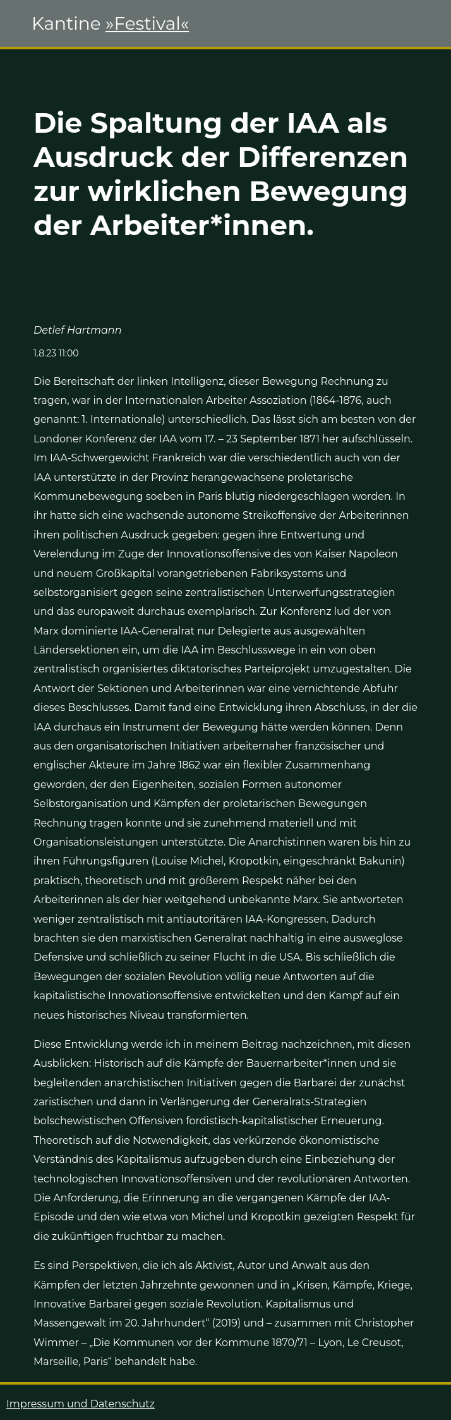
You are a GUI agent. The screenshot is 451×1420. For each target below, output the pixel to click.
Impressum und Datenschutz (80, 1404)
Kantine (110, 23)
